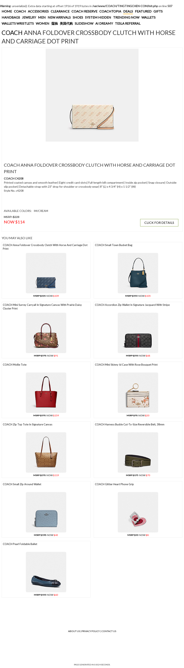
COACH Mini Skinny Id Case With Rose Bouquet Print (126, 364)
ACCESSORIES (38, 11)
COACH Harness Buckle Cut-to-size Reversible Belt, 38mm (129, 424)
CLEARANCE (60, 11)
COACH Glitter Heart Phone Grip (114, 484)
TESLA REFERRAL (127, 23)
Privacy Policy (91, 631)
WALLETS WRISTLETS (18, 23)
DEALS (128, 11)
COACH (20, 11)
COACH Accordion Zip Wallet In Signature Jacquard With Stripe (132, 304)
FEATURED (143, 11)
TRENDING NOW (126, 17)
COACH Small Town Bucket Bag (113, 245)
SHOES (78, 17)
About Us (74, 631)
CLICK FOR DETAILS (159, 222)
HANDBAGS (11, 17)
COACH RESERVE (84, 11)
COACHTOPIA (110, 11)
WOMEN (42, 23)
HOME (7, 11)
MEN (42, 17)
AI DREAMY (104, 23)
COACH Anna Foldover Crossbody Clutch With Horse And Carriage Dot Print (45, 246)
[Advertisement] (76, 150)
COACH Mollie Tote (14, 364)
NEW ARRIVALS (59, 17)
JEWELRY (29, 17)
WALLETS (148, 17)
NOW (46, 295)
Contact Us (108, 631)
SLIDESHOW (84, 23)
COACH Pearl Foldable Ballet (20, 544)
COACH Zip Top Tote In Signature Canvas (27, 424)
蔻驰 (54, 23)
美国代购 (66, 23)
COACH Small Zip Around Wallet (22, 484)
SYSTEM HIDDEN (98, 17)
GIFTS (158, 11)
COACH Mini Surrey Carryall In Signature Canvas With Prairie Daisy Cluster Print (42, 306)
